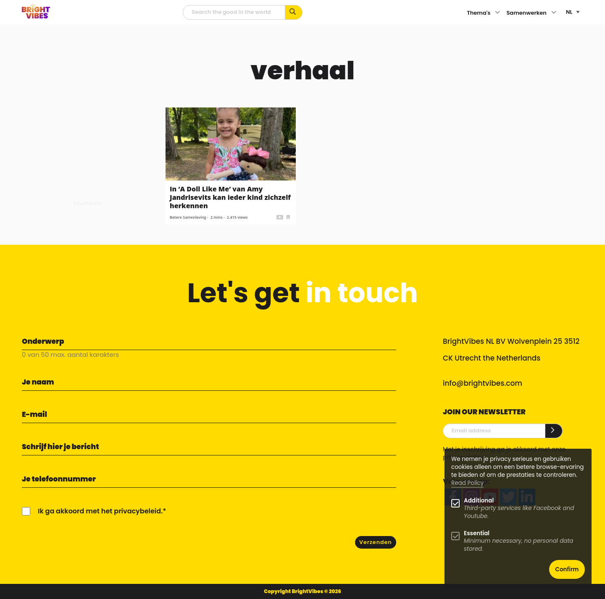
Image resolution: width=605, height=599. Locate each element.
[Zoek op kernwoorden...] (293, 12)
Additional (479, 501)
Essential (476, 533)
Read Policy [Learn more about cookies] (467, 483)
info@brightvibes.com (482, 383)
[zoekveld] (234, 12)
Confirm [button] (567, 569)
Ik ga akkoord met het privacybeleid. (100, 511)
